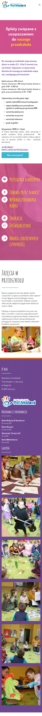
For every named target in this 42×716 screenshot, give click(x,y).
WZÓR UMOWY (7, 147)
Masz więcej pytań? (15, 155)
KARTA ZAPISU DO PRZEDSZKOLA (15, 150)
